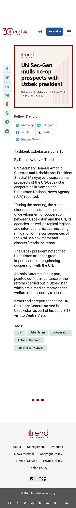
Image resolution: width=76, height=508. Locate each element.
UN (19, 332)
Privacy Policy (52, 461)
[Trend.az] (15, 31)
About (17, 447)
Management (36, 447)
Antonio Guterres (29, 340)
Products (57, 447)
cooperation (61, 332)
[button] (7, 68)
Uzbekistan (37, 332)
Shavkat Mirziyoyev (30, 348)
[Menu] (68, 32)
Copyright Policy (51, 454)
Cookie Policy (38, 468)
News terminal (24, 454)
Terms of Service (25, 461)
